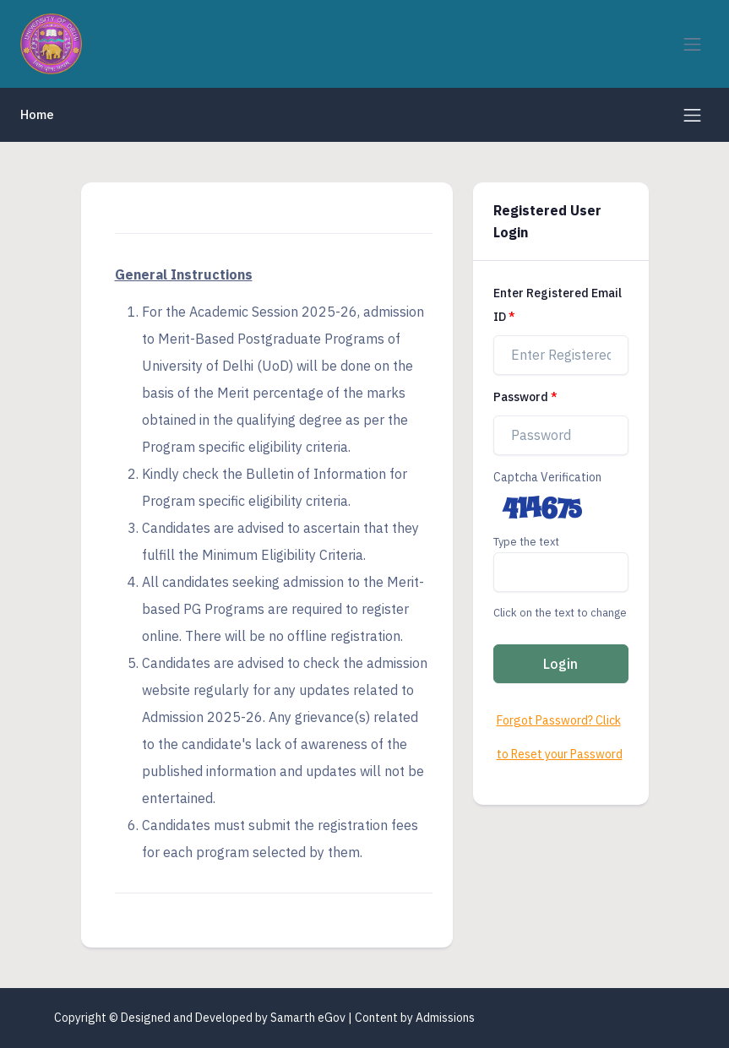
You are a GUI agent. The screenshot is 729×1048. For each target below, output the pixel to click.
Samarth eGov (307, 1017)
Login (560, 663)
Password (520, 397)
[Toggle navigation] (692, 44)
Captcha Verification (547, 477)
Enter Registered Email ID (557, 304)
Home (37, 114)
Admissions (445, 1017)
